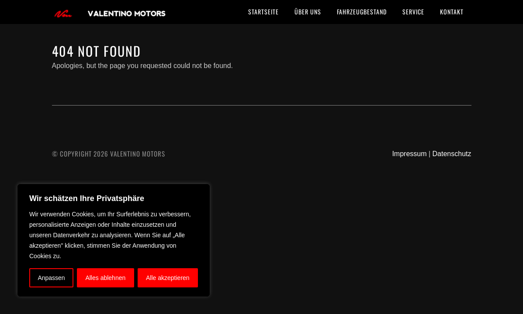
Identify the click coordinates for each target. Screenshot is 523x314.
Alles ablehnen (105, 277)
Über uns (307, 11)
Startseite (263, 11)
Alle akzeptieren (168, 277)
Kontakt (452, 11)
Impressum (409, 153)
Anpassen (51, 277)
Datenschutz (452, 153)
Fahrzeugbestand (362, 11)
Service (413, 11)
